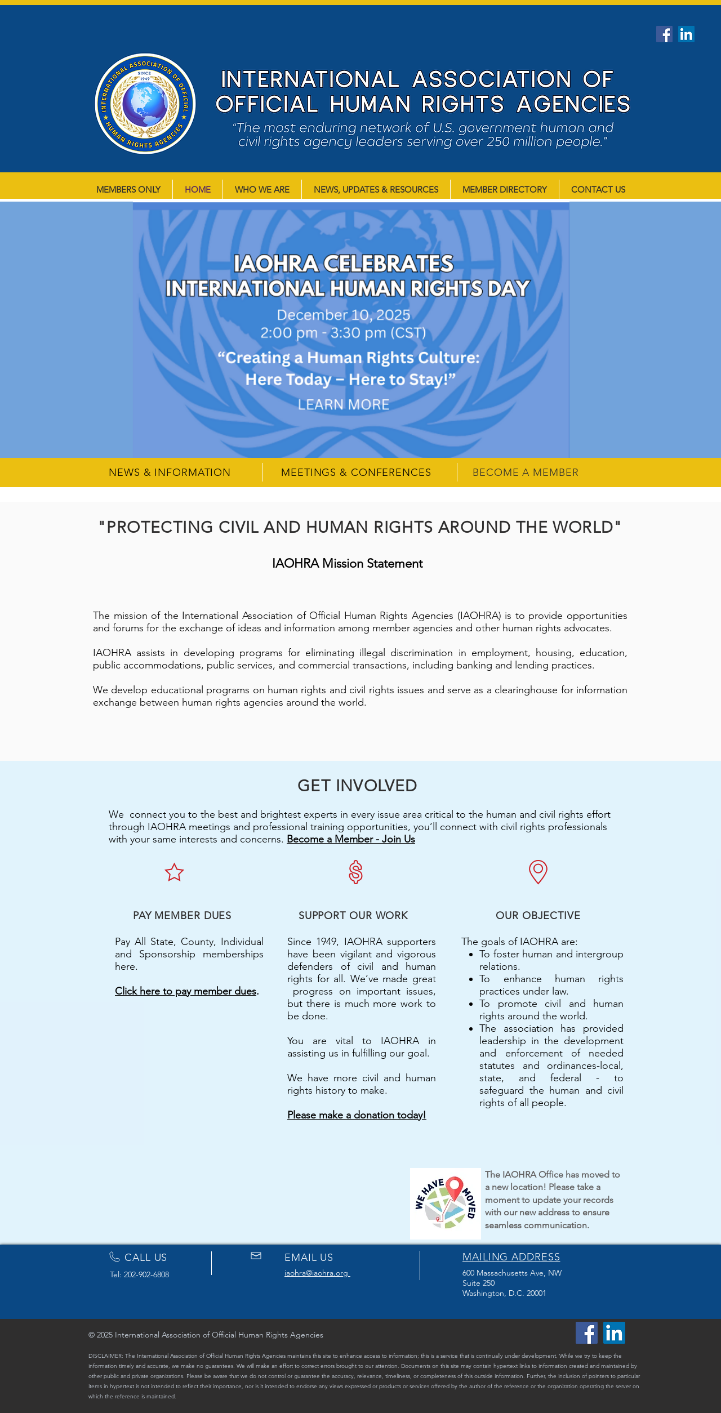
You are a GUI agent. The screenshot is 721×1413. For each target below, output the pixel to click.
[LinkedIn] (686, 34)
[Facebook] (664, 34)
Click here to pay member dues (185, 991)
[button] (360, 330)
